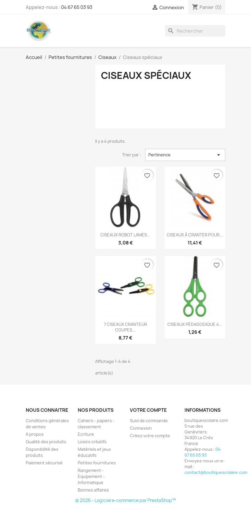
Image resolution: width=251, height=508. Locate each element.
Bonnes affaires (93, 490)
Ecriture (86, 434)
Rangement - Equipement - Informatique (91, 476)
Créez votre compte (150, 435)
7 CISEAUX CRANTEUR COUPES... (125, 327)
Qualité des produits (46, 441)
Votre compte (148, 410)
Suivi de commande (149, 420)
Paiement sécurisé (44, 463)
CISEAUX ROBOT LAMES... (125, 235)
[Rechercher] (195, 31)
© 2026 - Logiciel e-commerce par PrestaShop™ (125, 500)
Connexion (141, 428)
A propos (35, 434)
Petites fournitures (97, 463)
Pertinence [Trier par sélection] (185, 154)
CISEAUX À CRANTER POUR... (195, 235)
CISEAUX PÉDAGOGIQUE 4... (194, 324)
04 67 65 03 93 (76, 7)
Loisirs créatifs (92, 441)
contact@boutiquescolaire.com (215, 472)
